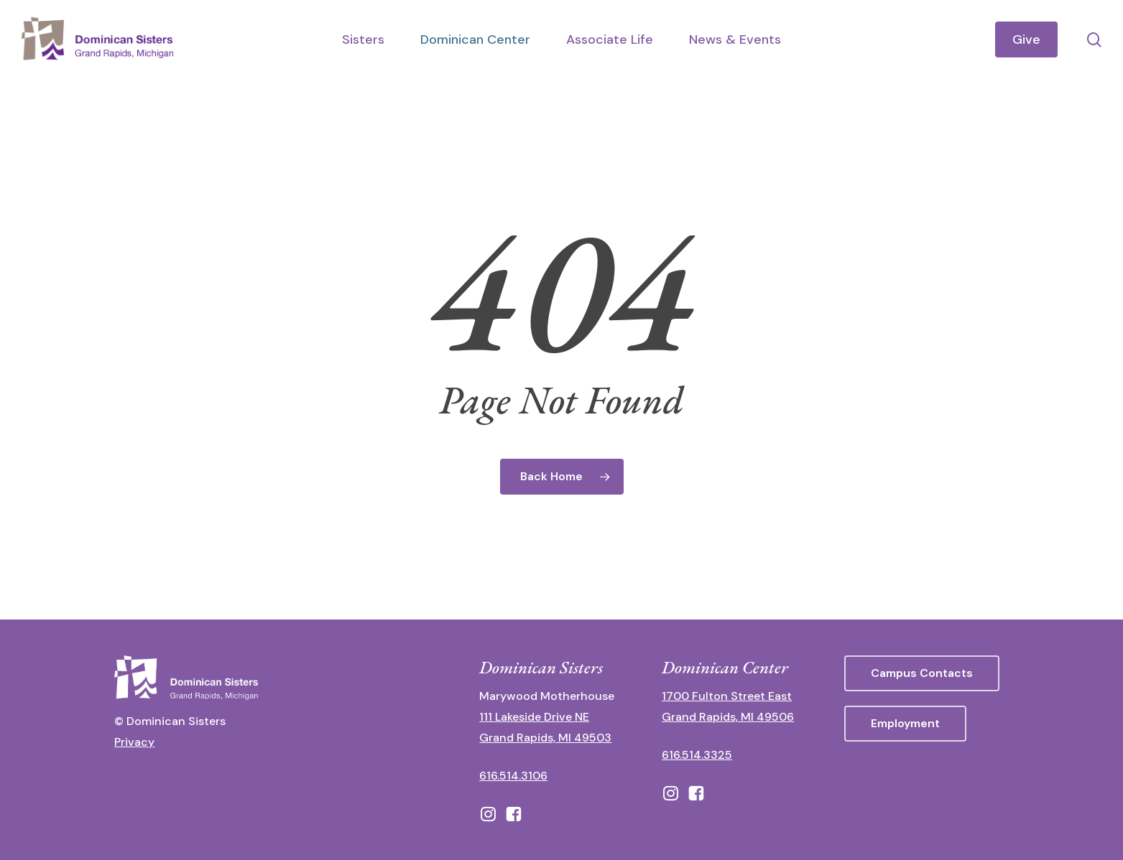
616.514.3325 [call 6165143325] (697, 754)
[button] (921, 673)
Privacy (134, 741)
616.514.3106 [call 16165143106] (513, 775)
